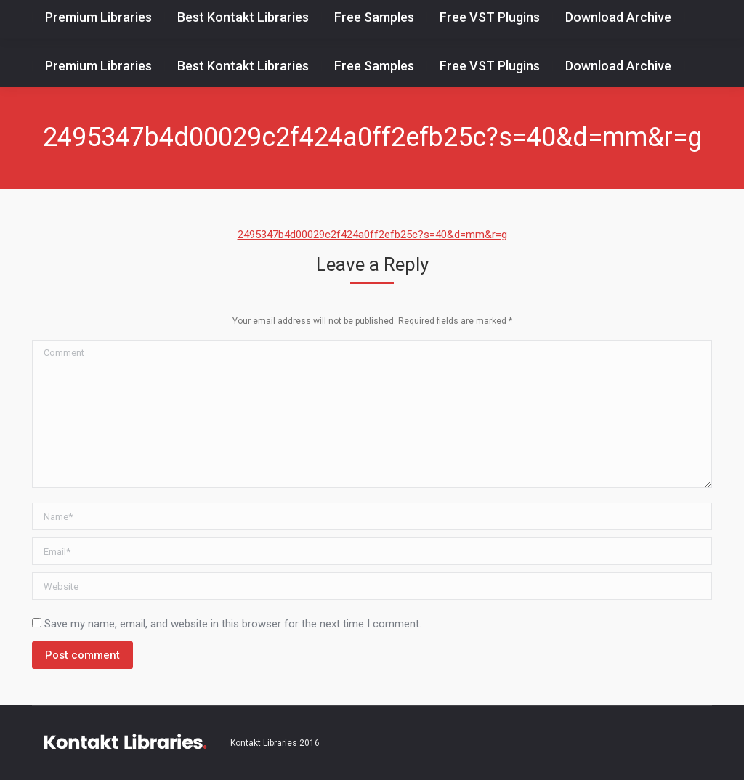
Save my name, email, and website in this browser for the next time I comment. (232, 623)
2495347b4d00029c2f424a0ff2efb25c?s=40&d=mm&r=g (372, 234)
